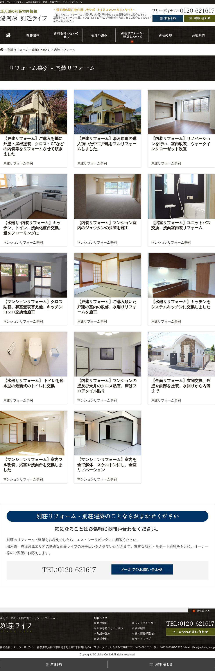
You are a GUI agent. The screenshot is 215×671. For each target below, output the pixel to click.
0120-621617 (121, 647)
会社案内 (139, 628)
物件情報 (101, 623)
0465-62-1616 (143, 647)
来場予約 (101, 638)
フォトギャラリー (144, 623)
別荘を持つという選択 (108, 628)
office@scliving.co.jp (203, 647)
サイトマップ (141, 638)
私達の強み (102, 633)
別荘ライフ (100, 618)
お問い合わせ (161, 664)
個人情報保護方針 (144, 633)
